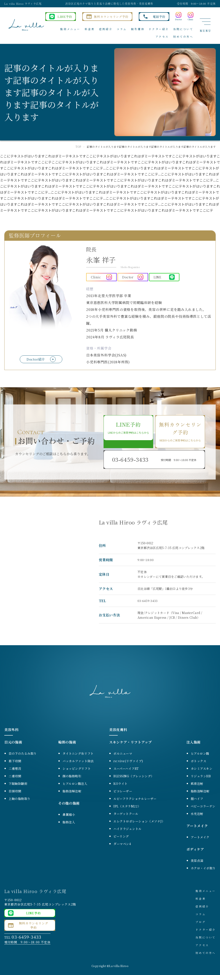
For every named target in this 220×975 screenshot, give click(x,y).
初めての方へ (183, 36)
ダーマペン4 (122, 844)
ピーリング (121, 836)
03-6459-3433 (147, 601)
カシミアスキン (201, 768)
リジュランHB (201, 776)
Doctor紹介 (35, 359)
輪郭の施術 (67, 742)
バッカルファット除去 (78, 761)
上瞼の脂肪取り (20, 798)
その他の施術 (69, 803)
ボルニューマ (122, 753)
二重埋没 (15, 768)
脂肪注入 (69, 822)
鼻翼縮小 (69, 814)
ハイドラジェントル (127, 829)
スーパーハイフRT (126, 768)
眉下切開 (15, 761)
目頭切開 (15, 791)
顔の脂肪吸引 (72, 776)
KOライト (120, 783)
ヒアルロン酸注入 (75, 783)
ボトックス (198, 761)
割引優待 (137, 29)
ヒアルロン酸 (200, 753)
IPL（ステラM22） (127, 806)
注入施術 (193, 742)
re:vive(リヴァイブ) (128, 761)
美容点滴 (197, 860)
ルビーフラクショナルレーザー (135, 798)
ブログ (201, 922)
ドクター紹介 (159, 29)
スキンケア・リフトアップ (130, 742)
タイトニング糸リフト (78, 753)
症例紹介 (105, 29)
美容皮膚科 (118, 729)
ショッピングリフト (77, 768)
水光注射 (197, 813)
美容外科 (11, 729)
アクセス (162, 36)
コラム (122, 29)
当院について (183, 29)
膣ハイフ (197, 798)
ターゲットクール (125, 813)
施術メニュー (70, 29)
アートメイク (197, 825)
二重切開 (15, 776)
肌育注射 (197, 783)
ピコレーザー (122, 791)
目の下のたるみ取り (23, 753)
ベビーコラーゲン (203, 806)
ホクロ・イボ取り (203, 868)
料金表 (90, 29)
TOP (78, 146)
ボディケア (195, 849)
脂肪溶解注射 (72, 791)
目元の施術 (13, 742)
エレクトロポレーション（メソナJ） (139, 821)
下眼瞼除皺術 (18, 783)
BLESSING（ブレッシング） (133, 776)
